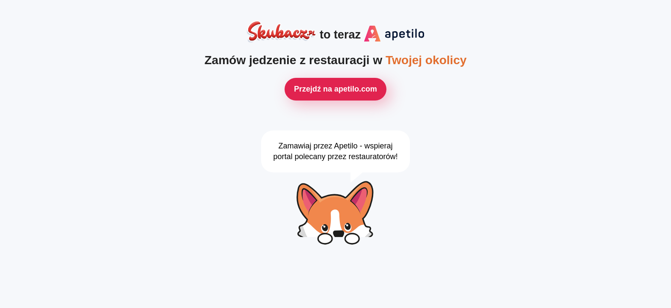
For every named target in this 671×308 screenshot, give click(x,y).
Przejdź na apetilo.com (335, 89)
